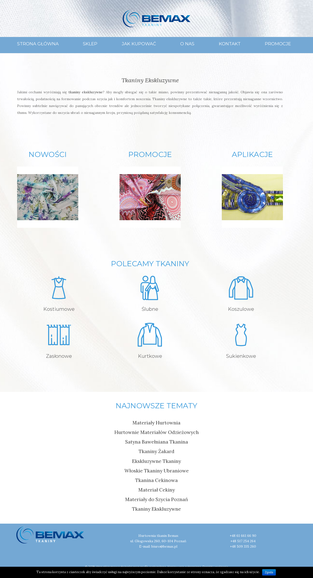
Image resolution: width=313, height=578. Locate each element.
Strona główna (38, 44)
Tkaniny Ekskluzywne (150, 80)
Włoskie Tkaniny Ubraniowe (156, 471)
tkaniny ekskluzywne (85, 92)
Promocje (278, 44)
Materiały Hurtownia (156, 423)
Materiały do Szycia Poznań (156, 499)
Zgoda (269, 572)
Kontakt (230, 44)
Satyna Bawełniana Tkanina (156, 442)
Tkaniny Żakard (156, 451)
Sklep (90, 44)
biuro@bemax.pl (164, 546)
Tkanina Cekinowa (156, 480)
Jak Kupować (139, 44)
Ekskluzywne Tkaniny (156, 461)
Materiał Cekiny (156, 490)
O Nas (187, 44)
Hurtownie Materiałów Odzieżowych (156, 432)
